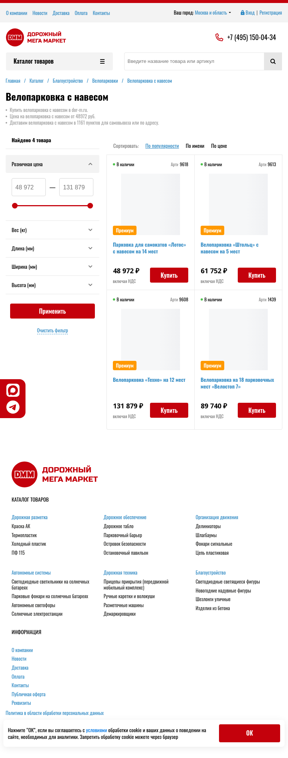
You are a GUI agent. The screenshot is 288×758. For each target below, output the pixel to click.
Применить (52, 311)
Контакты (101, 12)
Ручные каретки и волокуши (129, 596)
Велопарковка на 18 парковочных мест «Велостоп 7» (237, 382)
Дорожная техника (120, 573)
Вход (247, 13)
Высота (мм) (52, 285)
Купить (169, 275)
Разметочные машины (124, 605)
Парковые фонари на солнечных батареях (50, 596)
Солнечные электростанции (37, 614)
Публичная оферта (28, 694)
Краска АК (21, 526)
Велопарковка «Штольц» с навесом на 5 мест (230, 247)
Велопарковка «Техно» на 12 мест (149, 379)
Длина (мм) (52, 248)
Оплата (81, 12)
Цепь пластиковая (212, 553)
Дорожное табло (119, 526)
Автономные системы (31, 573)
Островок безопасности (125, 544)
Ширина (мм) (52, 266)
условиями (97, 730)
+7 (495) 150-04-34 (251, 37)
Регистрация (271, 13)
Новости (40, 12)
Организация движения (217, 517)
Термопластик (24, 535)
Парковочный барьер (123, 535)
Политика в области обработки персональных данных (55, 712)
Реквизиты (21, 703)
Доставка (60, 12)
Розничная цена (52, 164)
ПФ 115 (18, 553)
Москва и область (213, 13)
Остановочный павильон (126, 553)
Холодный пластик (29, 544)
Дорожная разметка (30, 517)
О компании (16, 12)
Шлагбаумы (206, 535)
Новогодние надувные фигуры (223, 591)
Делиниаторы (208, 526)
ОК (249, 732)
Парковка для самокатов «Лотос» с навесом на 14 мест (149, 247)
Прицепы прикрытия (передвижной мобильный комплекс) (136, 584)
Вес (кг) (52, 230)
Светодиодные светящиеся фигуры (228, 582)
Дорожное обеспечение (125, 517)
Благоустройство (211, 573)
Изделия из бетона (213, 608)
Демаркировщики (119, 614)
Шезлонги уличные (213, 599)
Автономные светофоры (33, 605)
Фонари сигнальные (214, 544)
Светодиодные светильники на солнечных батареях (50, 584)
